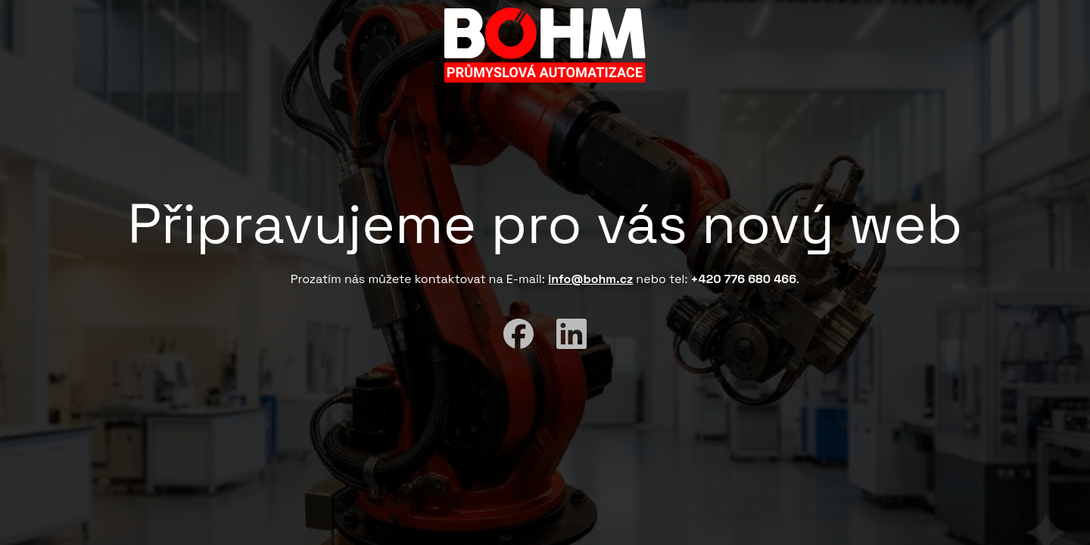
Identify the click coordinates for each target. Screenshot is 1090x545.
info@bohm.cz (590, 279)
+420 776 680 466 (744, 279)
